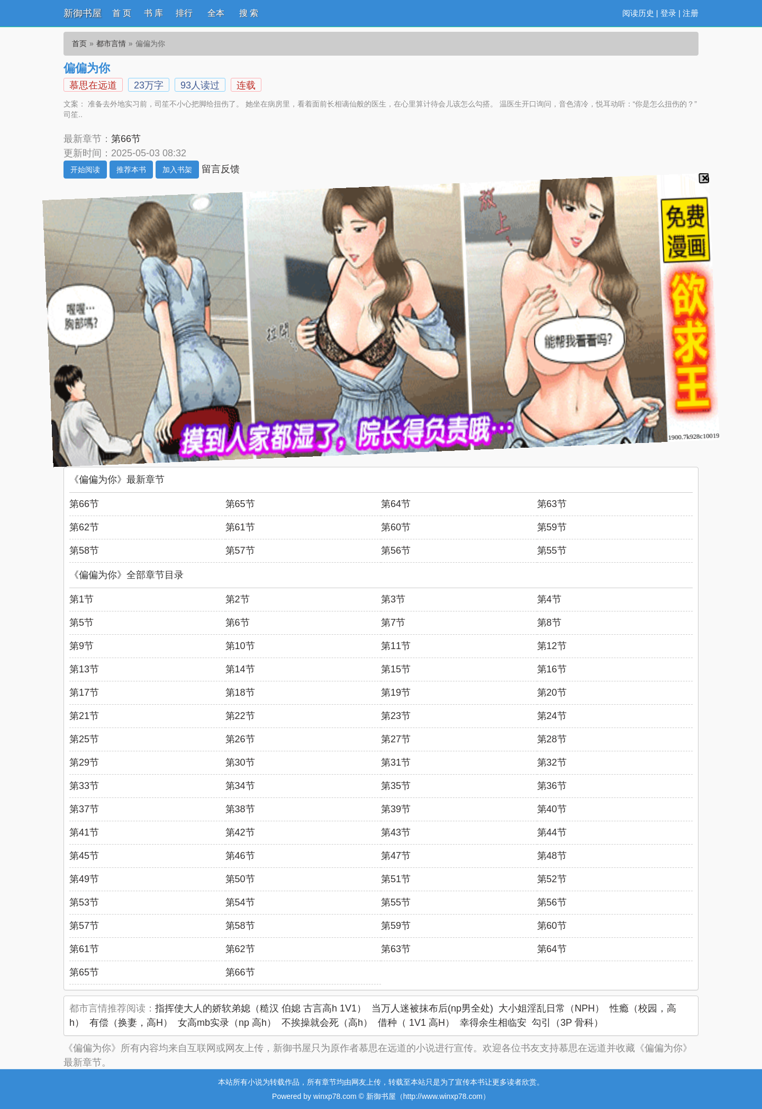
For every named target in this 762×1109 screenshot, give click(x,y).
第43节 (396, 832)
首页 (79, 43)
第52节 (552, 879)
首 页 (121, 12)
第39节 (396, 809)
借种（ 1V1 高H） (416, 1022)
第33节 (84, 785)
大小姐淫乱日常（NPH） (551, 1008)
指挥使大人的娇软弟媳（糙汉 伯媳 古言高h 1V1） (260, 1008)
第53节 (84, 902)
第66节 (126, 139)
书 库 (153, 12)
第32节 (552, 762)
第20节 (552, 692)
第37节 (84, 809)
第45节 (84, 855)
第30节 (240, 762)
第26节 (240, 739)
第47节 (396, 855)
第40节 (552, 809)
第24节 (552, 716)
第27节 (396, 739)
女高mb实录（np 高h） (227, 1022)
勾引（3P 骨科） (567, 1022)
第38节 (240, 809)
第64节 (396, 504)
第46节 (240, 855)
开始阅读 (85, 169)
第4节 (549, 599)
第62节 (84, 527)
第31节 (396, 762)
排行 (184, 12)
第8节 (549, 622)
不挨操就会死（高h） (327, 1022)
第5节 (81, 622)
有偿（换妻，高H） (131, 1022)
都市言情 (111, 43)
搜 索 (248, 12)
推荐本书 (131, 169)
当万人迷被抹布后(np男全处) (432, 1008)
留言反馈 (221, 169)
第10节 (240, 646)
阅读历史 (638, 12)
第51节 (396, 879)
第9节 (81, 646)
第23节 (396, 716)
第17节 (84, 692)
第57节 (240, 550)
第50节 (240, 879)
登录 (668, 12)
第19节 (396, 692)
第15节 (396, 669)
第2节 (237, 599)
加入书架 (177, 169)
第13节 (84, 669)
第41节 (84, 832)
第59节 (552, 527)
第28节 (552, 739)
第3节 (393, 599)
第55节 (552, 550)
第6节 (237, 622)
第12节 (552, 646)
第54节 (240, 902)
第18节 (240, 692)
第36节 (552, 785)
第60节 (396, 527)
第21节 (84, 716)
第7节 (393, 622)
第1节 (81, 599)
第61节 (240, 527)
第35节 (396, 785)
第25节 (84, 739)
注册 (690, 12)
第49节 (84, 879)
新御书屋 (83, 13)
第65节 (240, 504)
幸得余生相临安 (493, 1022)
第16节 (552, 669)
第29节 (84, 762)
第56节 (396, 550)
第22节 (240, 716)
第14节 (240, 669)
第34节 (240, 785)
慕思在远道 (93, 85)
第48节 (552, 855)
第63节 (552, 504)
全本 (215, 12)
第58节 (84, 550)
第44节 (552, 832)
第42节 (240, 832)
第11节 (396, 646)
